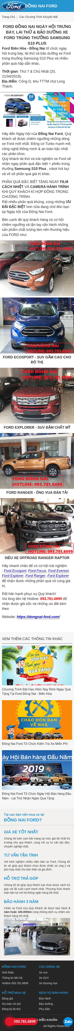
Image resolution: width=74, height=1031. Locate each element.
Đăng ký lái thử (11, 1009)
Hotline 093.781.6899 (15, 983)
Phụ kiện (44, 1009)
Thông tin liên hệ (12, 977)
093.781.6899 (25, 1021)
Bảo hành (45, 998)
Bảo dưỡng (46, 1003)
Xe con (43, 972)
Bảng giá (7, 998)
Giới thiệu (8, 972)
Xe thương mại (48, 983)
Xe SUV (44, 977)
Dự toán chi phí (11, 1003)
